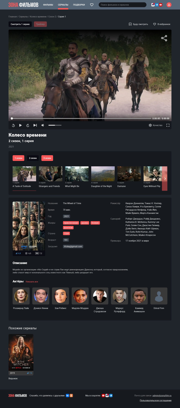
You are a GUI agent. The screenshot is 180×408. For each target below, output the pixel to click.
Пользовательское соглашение (155, 400)
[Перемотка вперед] (27, 125)
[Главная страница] (23, 4)
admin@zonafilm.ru (161, 395)
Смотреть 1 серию (20, 24)
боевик (95, 222)
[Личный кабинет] (169, 4)
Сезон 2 (52, 16)
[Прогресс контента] (81, 118)
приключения (71, 222)
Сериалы (23, 16)
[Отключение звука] (42, 125)
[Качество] (155, 125)
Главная (13, 16)
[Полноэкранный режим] (167, 125)
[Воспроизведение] (90, 79)
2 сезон (33, 158)
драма (84, 222)
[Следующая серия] (35, 125)
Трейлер (40, 24)
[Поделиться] (164, 38)
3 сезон (47, 158)
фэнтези (68, 227)
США (66, 233)
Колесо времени (38, 16)
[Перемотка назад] (13, 125)
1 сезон (18, 158)
